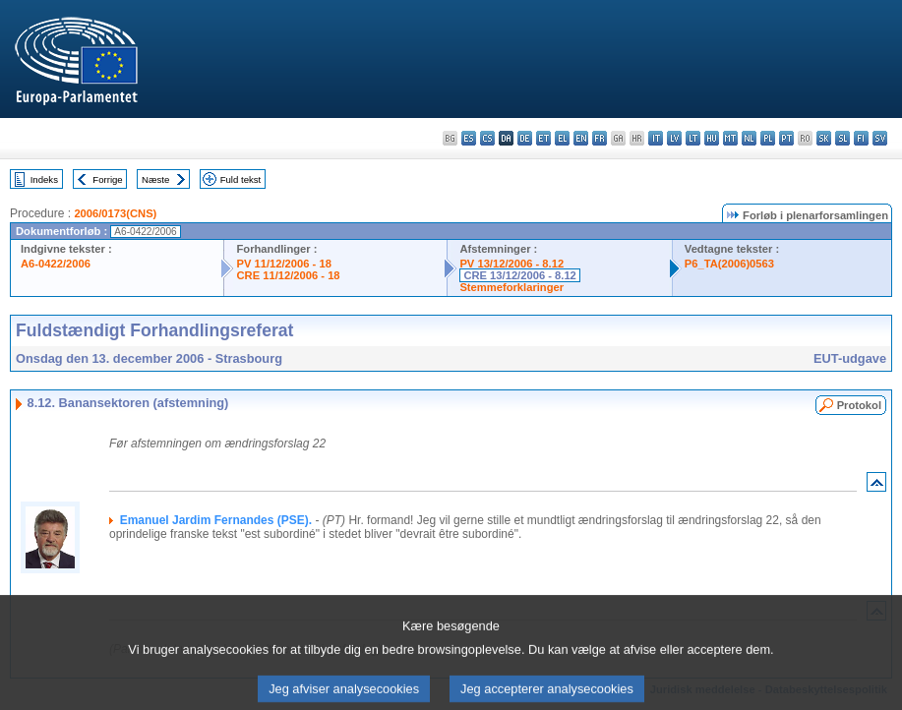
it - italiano (655, 138)
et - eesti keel (543, 138)
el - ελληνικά (562, 138)
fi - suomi (861, 138)
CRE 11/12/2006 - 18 (287, 275)
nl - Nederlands (749, 138)
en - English (580, 138)
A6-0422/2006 (55, 263)
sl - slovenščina (842, 138)
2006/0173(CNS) (115, 213)
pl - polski (767, 138)
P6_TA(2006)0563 (729, 263)
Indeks (44, 179)
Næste (155, 179)
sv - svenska (879, 138)
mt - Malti (730, 138)
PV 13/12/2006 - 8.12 (511, 263)
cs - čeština (487, 138)
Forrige (107, 179)
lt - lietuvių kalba (693, 138)
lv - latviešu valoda (674, 138)
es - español (468, 138)
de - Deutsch (524, 138)
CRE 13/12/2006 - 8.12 (519, 275)
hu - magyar (711, 138)
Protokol (859, 405)
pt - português (786, 138)
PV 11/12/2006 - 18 (283, 263)
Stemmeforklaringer (511, 287)
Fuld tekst (241, 179)
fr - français (599, 138)
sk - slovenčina (823, 138)
